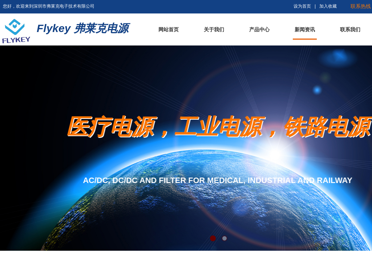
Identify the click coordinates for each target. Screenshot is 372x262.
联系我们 (350, 29)
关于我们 (214, 29)
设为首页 (302, 6)
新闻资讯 (305, 29)
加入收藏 (328, 6)
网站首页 (168, 29)
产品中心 (259, 29)
